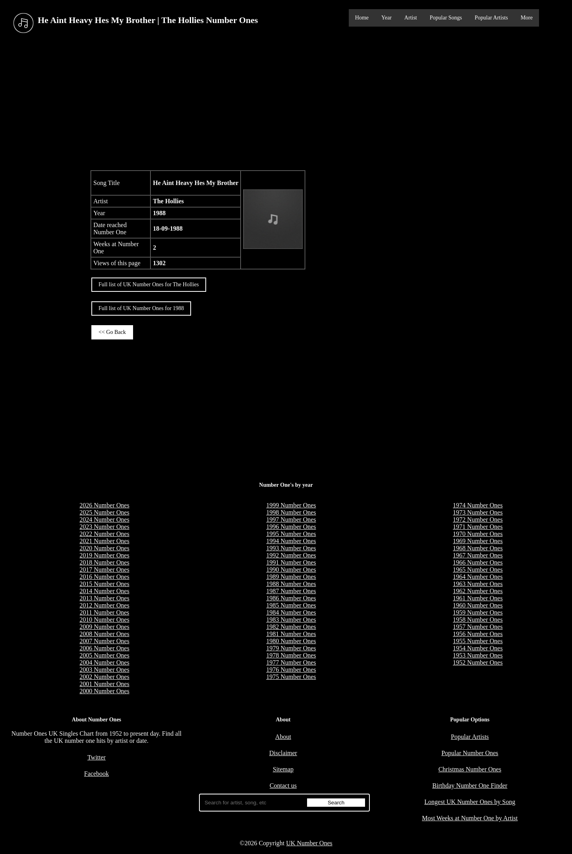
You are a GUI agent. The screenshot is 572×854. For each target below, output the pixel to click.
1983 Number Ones (291, 619)
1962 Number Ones (477, 591)
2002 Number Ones (104, 676)
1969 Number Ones (477, 541)
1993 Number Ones (291, 548)
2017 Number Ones (104, 569)
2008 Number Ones (104, 633)
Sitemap (283, 769)
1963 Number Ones (477, 583)
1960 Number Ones (477, 605)
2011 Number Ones (104, 612)
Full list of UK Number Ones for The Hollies (149, 284)
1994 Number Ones (291, 541)
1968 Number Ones (477, 548)
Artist (410, 18)
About (283, 736)
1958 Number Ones (477, 619)
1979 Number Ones (291, 648)
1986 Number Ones (291, 598)
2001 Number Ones (104, 684)
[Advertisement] (286, 102)
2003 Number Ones (104, 669)
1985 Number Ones (291, 605)
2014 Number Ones (104, 591)
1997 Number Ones (291, 519)
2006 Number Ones (104, 648)
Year (386, 18)
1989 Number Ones (291, 576)
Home (362, 18)
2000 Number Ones (104, 691)
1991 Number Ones (291, 562)
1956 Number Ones (477, 633)
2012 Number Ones (104, 605)
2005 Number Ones (104, 655)
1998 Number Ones (291, 512)
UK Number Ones (309, 843)
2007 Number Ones (104, 641)
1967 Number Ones (477, 555)
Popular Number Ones (469, 753)
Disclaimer (283, 753)
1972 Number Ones (477, 519)
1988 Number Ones (291, 583)
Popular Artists (491, 18)
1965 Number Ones (477, 569)
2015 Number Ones (104, 583)
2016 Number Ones (104, 576)
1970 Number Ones (477, 533)
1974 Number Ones (477, 505)
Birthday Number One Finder (469, 785)
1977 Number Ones (291, 662)
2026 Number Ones (104, 505)
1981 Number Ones (291, 633)
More (527, 18)
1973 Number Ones (477, 512)
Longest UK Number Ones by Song (469, 801)
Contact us (283, 785)
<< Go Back (112, 332)
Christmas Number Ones (470, 769)
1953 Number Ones (477, 655)
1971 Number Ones (477, 526)
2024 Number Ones (104, 519)
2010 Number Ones (104, 619)
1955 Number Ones (477, 641)
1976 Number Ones (291, 669)
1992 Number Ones (291, 555)
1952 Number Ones (477, 662)
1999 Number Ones (291, 505)
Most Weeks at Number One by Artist (470, 818)
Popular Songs (446, 18)
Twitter (96, 757)
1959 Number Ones (477, 612)
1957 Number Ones (477, 626)
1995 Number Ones (291, 533)
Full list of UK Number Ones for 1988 (141, 308)
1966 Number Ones (477, 562)
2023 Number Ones (104, 526)
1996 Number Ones (291, 526)
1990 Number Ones (291, 569)
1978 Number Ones (291, 655)
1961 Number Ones (477, 598)
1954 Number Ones (477, 648)
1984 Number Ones (291, 612)
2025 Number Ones (104, 512)
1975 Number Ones (291, 676)
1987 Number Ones (291, 591)
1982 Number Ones (291, 626)
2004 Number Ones (104, 662)
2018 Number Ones (104, 562)
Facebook (96, 773)
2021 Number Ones (104, 541)
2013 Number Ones (104, 598)
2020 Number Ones (104, 548)
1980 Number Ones (291, 641)
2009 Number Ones (104, 626)
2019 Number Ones (104, 555)
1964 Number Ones (477, 576)
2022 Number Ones (104, 533)
